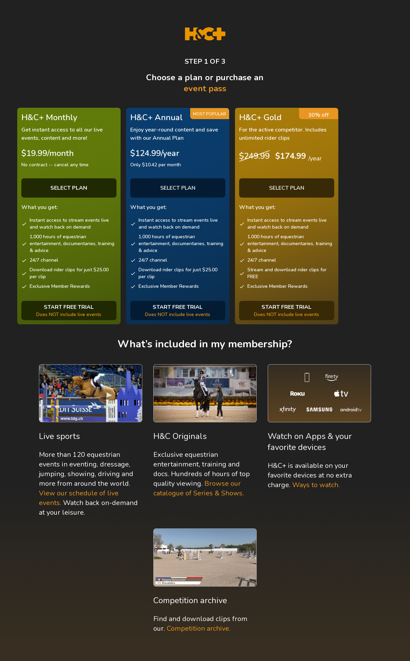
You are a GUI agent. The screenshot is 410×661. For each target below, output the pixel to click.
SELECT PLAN (177, 188)
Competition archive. (198, 628)
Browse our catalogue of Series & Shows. (198, 488)
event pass (205, 88)
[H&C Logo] (205, 34)
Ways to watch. (316, 485)
